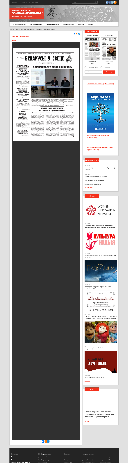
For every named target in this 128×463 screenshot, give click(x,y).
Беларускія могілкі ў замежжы (107, 460)
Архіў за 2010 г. (35, 29)
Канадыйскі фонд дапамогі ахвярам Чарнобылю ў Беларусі (100, 168)
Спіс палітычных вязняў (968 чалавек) (100, 84)
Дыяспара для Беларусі (53, 24)
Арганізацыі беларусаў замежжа (89, 460)
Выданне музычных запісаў (93, 184)
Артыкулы (66, 460)
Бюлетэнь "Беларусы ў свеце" (23, 29)
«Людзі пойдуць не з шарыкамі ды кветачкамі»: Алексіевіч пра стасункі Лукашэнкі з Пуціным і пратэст (99, 414)
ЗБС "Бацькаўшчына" (36, 24)
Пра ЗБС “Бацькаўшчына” (44, 457)
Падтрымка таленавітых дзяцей (94, 180)
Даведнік (66, 457)
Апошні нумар (92, 61)
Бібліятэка (24, 2)
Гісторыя (84, 457)
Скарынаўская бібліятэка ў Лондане (96, 176)
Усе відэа (87, 421)
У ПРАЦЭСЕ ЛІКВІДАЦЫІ (19, 24)
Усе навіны (87, 380)
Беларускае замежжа (68, 24)
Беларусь (90, 24)
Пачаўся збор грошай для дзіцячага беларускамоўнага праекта (95, 348)
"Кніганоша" (107, 67)
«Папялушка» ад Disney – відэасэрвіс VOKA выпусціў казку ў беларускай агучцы (98, 287)
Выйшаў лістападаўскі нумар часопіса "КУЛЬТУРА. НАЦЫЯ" (100, 256)
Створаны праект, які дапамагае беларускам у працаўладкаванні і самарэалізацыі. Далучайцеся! (100, 226)
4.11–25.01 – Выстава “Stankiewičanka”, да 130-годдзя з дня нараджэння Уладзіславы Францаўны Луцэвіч (101, 317)
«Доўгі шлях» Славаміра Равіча (94, 377)
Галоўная (14, 2)
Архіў (92, 63)
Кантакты (35, 2)
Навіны (13, 460)
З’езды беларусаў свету (43, 460)
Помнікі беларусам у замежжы (107, 457)
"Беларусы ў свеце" (93, 67)
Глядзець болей (88, 187)
